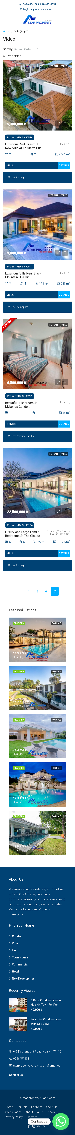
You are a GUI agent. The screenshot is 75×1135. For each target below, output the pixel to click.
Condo (16, 936)
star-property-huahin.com (39, 1098)
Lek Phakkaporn (20, 177)
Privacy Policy (14, 1117)
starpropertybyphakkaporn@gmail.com (38, 1065)
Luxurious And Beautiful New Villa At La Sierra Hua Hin (23, 148)
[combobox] (26, 49)
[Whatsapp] (60, 1121)
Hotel (15, 971)
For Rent (36, 1107)
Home (9, 1107)
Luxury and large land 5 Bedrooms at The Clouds (22, 534)
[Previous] (20, 587)
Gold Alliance (13, 1112)
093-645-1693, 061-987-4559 (39, 4)
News (51, 1112)
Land (15, 950)
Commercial (20, 964)
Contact (32, 1117)
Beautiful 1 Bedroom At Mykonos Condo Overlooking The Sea (21, 406)
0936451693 (21, 1058)
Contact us (16, 1074)
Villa (15, 943)
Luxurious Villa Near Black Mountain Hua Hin (23, 275)
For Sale (22, 1107)
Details (64, 165)
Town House (20, 957)
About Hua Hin (34, 1112)
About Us (51, 1107)
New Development (23, 978)
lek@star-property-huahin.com (39, 9)
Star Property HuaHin (23, 436)
